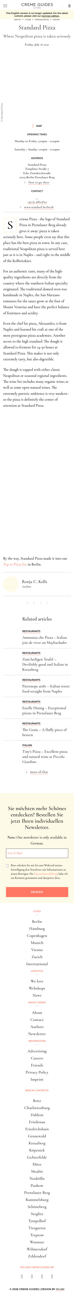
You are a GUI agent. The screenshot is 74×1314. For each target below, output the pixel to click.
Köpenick (37, 1150)
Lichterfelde (37, 1157)
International (37, 963)
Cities (37, 911)
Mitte (36, 1164)
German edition (50, 16)
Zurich (37, 956)
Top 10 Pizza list (15, 564)
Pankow (37, 1185)
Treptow (37, 1235)
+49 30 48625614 (37, 202)
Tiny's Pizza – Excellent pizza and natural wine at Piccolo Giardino (44, 756)
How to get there (38, 182)
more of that (39, 772)
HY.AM (60, 1289)
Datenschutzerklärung (46, 873)
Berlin (37, 921)
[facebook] (22, 1277)
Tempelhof (37, 1220)
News (37, 995)
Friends (37, 1065)
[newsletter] (52, 1277)
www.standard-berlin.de (39, 207)
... (37, 198)
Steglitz (37, 1213)
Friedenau (37, 1121)
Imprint (37, 1079)
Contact (37, 1019)
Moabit (37, 1171)
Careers (37, 1058)
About (37, 1012)
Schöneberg (37, 1206)
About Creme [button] (37, 1002)
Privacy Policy (37, 1072)
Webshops (37, 988)
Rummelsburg (37, 1199)
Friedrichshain (37, 1129)
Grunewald (37, 1136)
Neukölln (37, 1178)
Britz (37, 1100)
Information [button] (37, 1041)
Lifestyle (37, 971)
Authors (37, 1026)
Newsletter (37, 1033)
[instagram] (32, 1277)
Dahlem (37, 1114)
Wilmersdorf (37, 1249)
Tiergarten (37, 1227)
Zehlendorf (37, 1256)
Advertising (37, 1051)
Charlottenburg (37, 1107)
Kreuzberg (37, 1143)
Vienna (37, 949)
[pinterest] (42, 1277)
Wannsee (37, 1242)
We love (37, 981)
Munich (37, 942)
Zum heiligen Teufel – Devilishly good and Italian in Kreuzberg (45, 664)
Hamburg (37, 928)
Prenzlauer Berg (37, 1192)
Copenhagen (37, 935)
